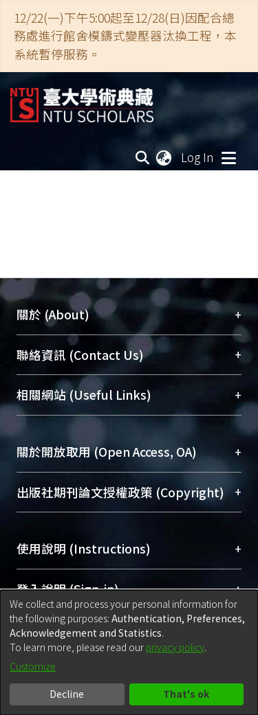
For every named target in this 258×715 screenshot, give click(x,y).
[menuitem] (164, 157)
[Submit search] (142, 157)
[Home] (81, 100)
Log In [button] (198, 157)
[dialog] (129, 652)
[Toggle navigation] (228, 157)
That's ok (186, 694)
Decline (67, 694)
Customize (33, 666)
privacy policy (175, 647)
